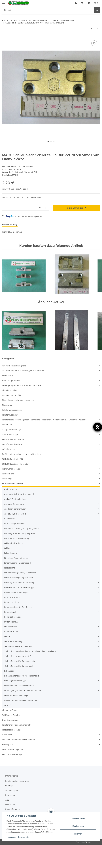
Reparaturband (11, 631)
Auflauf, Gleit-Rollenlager (15, 499)
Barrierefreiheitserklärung (17, 781)
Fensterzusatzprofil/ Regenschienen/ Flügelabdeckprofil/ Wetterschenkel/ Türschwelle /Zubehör (44, 419)
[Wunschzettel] (82, 3)
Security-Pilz (7, 744)
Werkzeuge (7, 478)
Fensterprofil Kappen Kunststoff (16, 725)
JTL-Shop (88, 842)
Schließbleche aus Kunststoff (18, 656)
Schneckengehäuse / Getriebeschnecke (21, 676)
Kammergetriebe (11, 602)
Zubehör (8, 705)
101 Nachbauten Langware (14, 365)
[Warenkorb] (92, 3)
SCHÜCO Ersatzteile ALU (13, 459)
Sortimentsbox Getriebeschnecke (19, 685)
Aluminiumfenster (10, 710)
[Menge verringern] (5, 208)
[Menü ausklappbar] (3, 1)
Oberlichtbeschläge (11, 720)
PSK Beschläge (10, 626)
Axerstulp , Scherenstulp (15, 514)
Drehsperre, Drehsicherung (16, 538)
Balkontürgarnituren (11, 380)
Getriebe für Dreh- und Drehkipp (19, 587)
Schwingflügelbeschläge (15, 680)
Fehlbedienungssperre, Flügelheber (20, 572)
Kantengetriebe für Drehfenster (18, 607)
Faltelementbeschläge (12, 410)
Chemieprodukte (9, 390)
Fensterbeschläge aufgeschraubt (18, 577)
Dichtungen (7, 734)
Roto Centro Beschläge (12, 754)
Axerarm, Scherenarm (14, 504)
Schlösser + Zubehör (11, 715)
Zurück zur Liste (10, 20)
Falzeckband (9, 568)
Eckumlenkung (10, 553)
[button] (76, 3)
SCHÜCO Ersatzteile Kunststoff (15, 464)
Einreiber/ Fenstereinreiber (16, 558)
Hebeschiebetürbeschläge (15, 592)
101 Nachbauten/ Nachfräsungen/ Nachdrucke (23, 370)
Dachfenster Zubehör (11, 395)
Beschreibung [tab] (10, 224)
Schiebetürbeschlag (13, 641)
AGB (7, 800)
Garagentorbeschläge (11, 429)
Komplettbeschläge (12, 617)
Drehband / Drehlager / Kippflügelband (21, 528)
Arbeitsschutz (8, 375)
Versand (24, 189)
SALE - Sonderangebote (12, 749)
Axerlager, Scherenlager (15, 509)
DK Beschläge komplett (14, 523)
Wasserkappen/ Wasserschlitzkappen (20, 700)
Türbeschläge (8, 473)
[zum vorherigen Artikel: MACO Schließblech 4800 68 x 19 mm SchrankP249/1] (91, 28)
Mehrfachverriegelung (12, 444)
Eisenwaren (7, 405)
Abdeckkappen (10, 489)
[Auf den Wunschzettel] (94, 43)
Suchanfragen (11, 790)
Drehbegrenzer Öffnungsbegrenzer (20, 533)
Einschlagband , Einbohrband (17, 563)
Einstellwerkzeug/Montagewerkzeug (18, 400)
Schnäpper (9, 671)
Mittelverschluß (11, 622)
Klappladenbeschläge (11, 730)
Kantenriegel (10, 612)
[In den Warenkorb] (4, 36)
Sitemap (9, 785)
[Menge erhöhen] (46, 208)
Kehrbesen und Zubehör (13, 439)
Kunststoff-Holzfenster (12, 483)
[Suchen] (48, 10)
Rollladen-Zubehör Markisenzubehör (18, 739)
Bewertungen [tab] (29, 224)
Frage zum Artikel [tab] (51, 224)
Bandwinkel (9, 518)
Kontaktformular (12, 809)
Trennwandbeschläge (11, 469)
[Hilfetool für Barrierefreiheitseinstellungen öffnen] (97, 427)
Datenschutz (23, 837)
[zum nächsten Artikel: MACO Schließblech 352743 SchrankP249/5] (97, 28)
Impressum (11, 837)
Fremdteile (7, 424)
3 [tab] (53, 141)
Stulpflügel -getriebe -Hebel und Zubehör (22, 690)
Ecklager (8, 548)
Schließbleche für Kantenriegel (19, 666)
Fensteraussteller (10, 415)
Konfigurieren (78, 826)
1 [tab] (48, 141)
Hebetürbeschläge (12, 597)
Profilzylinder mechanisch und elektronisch (21, 454)
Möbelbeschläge (9, 449)
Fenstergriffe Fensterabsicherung (19, 582)
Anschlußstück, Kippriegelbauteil (19, 494)
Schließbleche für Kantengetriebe (20, 661)
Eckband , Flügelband (13, 543)
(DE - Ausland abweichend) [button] (31, 197)
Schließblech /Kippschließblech (26, 172)
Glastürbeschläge (10, 434)
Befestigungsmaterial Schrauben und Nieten (22, 385)
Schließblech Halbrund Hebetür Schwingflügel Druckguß (30, 651)
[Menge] (22, 208)
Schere (7, 636)
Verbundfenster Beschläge (16, 695)
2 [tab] (51, 141)
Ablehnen (78, 834)
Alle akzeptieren (78, 818)
